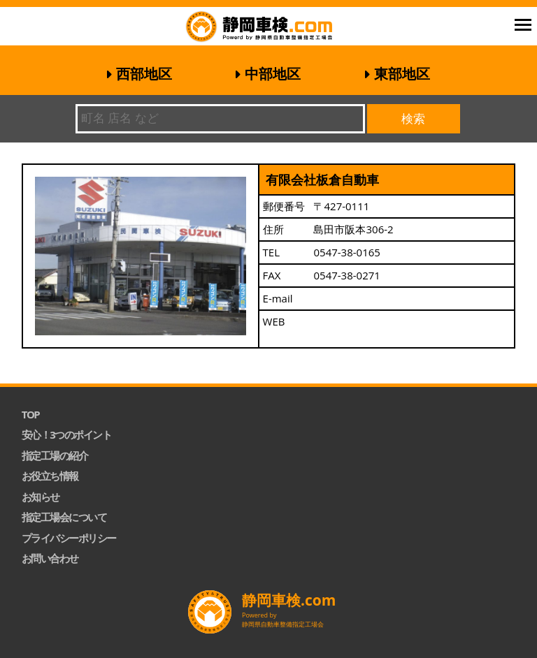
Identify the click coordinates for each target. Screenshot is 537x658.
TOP (31, 414)
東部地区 (402, 73)
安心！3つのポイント (67, 434)
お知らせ (40, 497)
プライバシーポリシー (69, 538)
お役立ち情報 (50, 476)
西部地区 (144, 73)
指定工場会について (64, 517)
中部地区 (273, 73)
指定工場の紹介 (55, 455)
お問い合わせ (50, 558)
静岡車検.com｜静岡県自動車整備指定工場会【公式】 (277, 28)
